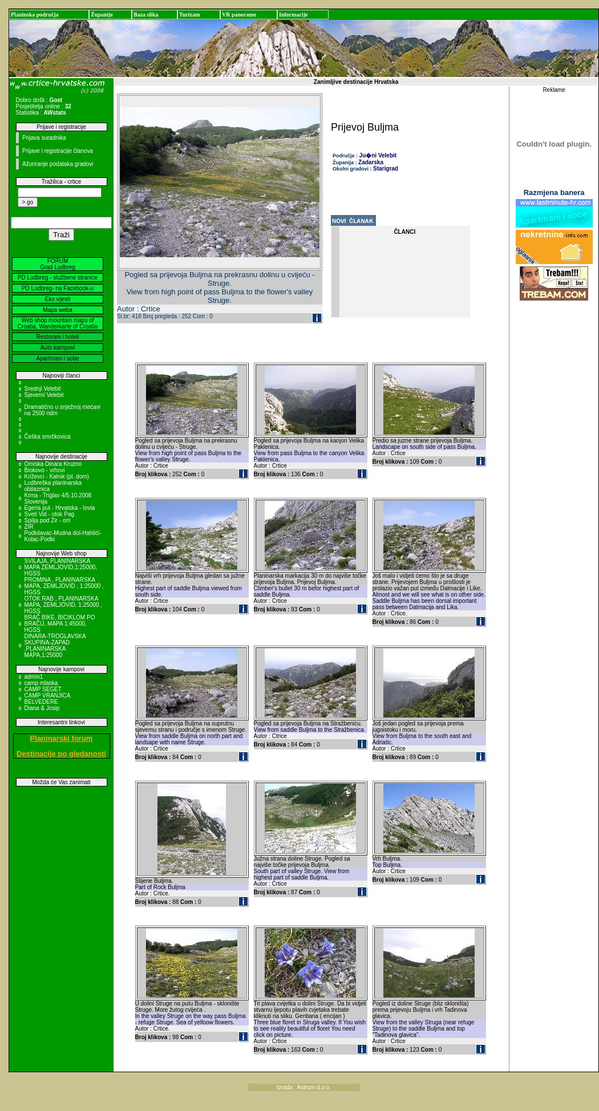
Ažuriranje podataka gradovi (58, 164)
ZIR (29, 527)
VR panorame (239, 14)
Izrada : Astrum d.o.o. (304, 1087)
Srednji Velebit (43, 389)
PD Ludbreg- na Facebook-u (58, 288)
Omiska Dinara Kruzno (53, 464)
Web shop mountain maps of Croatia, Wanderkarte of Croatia (58, 323)
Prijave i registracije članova (57, 151)
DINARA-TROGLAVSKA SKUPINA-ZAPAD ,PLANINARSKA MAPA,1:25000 (55, 645)
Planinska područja (35, 14)
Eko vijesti (57, 299)
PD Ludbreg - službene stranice (58, 277)
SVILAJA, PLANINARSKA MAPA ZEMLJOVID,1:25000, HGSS (61, 567)
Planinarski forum (61, 738)
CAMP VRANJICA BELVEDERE (47, 698)
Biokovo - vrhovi (45, 470)
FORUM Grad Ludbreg (57, 264)
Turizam (189, 14)
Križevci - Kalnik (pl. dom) (57, 476)
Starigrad (385, 168)
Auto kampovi (58, 347)
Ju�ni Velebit (378, 155)
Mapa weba (57, 310)
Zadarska (370, 162)
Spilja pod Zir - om (48, 520)
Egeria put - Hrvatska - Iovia (60, 508)
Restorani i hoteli (58, 337)
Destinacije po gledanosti (61, 753)
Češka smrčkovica (48, 436)
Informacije (293, 14)
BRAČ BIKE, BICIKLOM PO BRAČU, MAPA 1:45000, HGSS (60, 623)
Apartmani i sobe (57, 358)
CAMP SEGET (43, 689)
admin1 (34, 677)
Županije (102, 14)
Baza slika (146, 14)
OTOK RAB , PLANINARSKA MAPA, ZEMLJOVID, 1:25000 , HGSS (64, 604)
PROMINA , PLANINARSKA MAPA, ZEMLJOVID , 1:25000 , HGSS (64, 586)
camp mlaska (41, 683)
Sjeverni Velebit (44, 395)
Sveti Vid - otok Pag (50, 514)
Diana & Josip (42, 708)
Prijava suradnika (44, 138)
